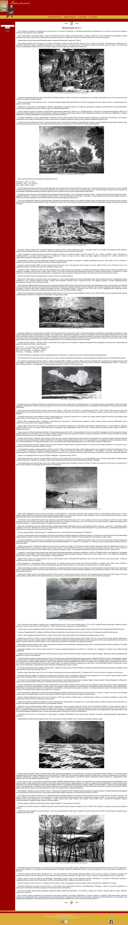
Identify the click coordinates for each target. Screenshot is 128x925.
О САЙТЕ (93, 17)
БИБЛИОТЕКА (55, 17)
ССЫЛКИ (82, 17)
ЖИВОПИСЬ (70, 17)
